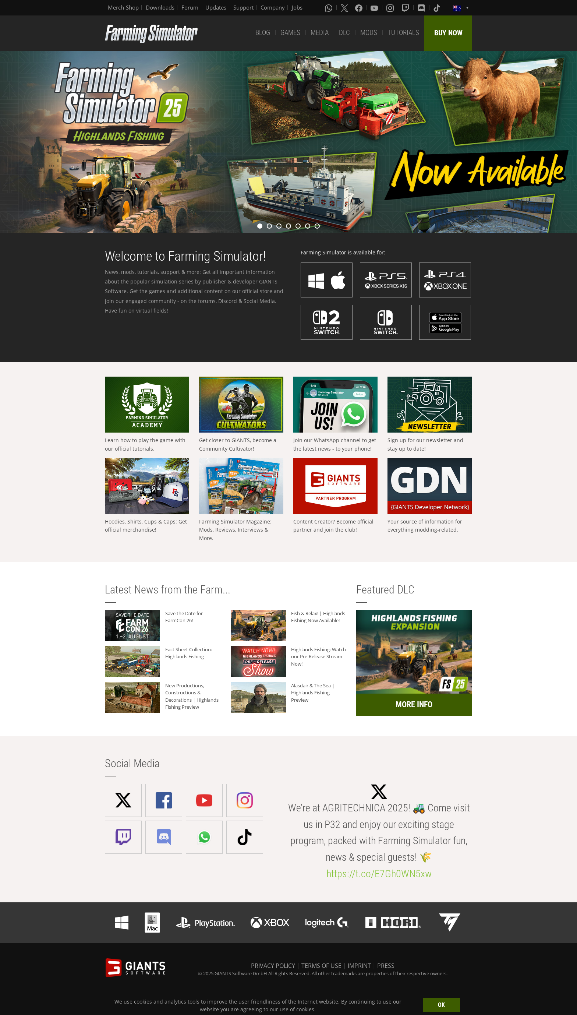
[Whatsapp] (329, 8)
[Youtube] (375, 8)
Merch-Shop (123, 7)
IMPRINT (359, 966)
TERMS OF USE (321, 966)
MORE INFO (414, 704)
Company (273, 7)
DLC (344, 32)
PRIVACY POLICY (273, 966)
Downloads (160, 7)
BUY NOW (448, 32)
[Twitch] (406, 8)
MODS (368, 32)
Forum (189, 7)
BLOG (262, 32)
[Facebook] (359, 8)
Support (243, 7)
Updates (215, 7)
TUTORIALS (403, 32)
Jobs (297, 7)
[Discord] (422, 8)
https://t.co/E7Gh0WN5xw (379, 874)
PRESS (385, 966)
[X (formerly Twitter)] (344, 8)
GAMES (290, 32)
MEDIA (320, 32)
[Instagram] (390, 8)
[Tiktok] (437, 8)
